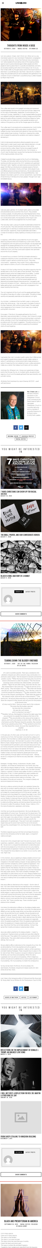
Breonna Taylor (13, 436)
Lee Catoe (19, 1152)
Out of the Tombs (24, 664)
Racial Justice (23, 48)
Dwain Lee (19, 592)
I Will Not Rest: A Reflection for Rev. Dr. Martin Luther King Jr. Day (20, 1094)
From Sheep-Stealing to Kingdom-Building (18, 1136)
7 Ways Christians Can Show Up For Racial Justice (19, 492)
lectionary (33, 997)
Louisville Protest (28, 436)
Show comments (21, 614)
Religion (35, 664)
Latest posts (30, 592)
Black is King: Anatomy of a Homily (15, 575)
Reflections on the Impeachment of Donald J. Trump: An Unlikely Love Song (20, 1051)
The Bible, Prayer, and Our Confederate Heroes (20, 534)
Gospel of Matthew (11, 997)
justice (23, 997)
